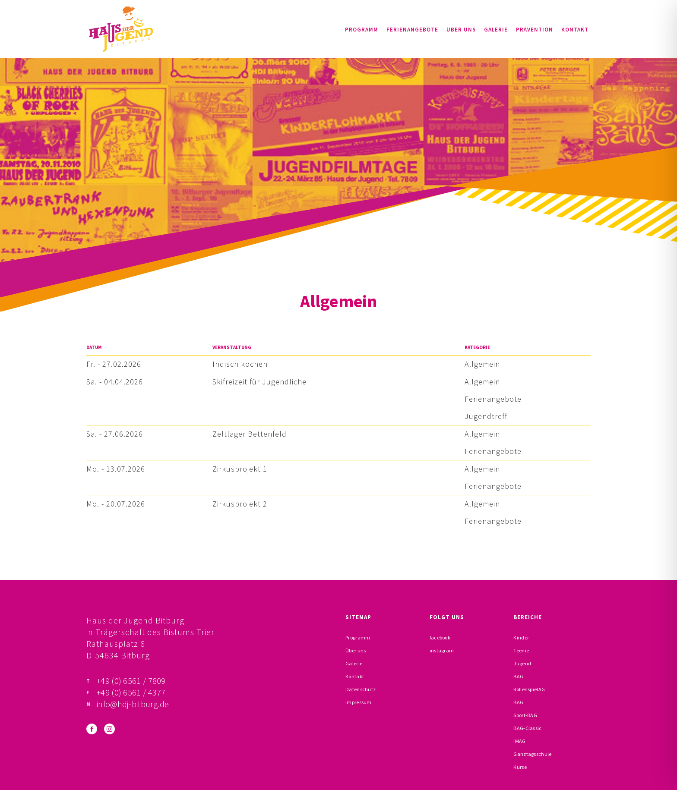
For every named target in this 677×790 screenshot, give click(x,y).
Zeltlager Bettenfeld (249, 434)
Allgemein (482, 364)
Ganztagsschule (532, 754)
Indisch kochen (240, 364)
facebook (440, 637)
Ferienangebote (412, 29)
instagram (442, 650)
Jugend (522, 663)
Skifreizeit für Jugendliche (259, 382)
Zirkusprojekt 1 (239, 469)
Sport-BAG (525, 715)
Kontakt (574, 29)
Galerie (496, 29)
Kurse (520, 767)
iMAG (519, 741)
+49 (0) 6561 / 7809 (131, 680)
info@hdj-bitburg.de (133, 704)
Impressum (358, 702)
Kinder (521, 637)
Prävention (534, 29)
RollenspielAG (529, 689)
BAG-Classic (527, 728)
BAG (518, 676)
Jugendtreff (486, 416)
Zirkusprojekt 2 (239, 504)
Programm (361, 29)
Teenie (521, 650)
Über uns (461, 29)
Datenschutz (360, 689)
